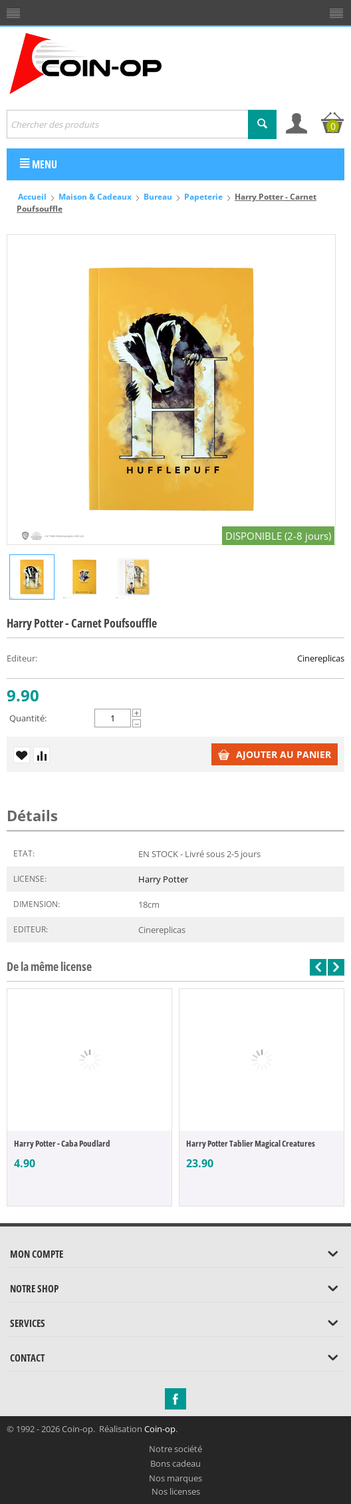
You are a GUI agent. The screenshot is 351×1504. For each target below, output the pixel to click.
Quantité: (28, 718)
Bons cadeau (175, 1463)
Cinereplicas (320, 658)
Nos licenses (176, 1491)
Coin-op (160, 1429)
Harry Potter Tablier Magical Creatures (250, 1143)
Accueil (32, 196)
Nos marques (175, 1478)
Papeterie (203, 196)
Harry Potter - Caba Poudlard (62, 1143)
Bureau (158, 196)
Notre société (175, 1449)
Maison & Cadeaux (95, 196)
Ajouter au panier (274, 754)
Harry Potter (163, 879)
